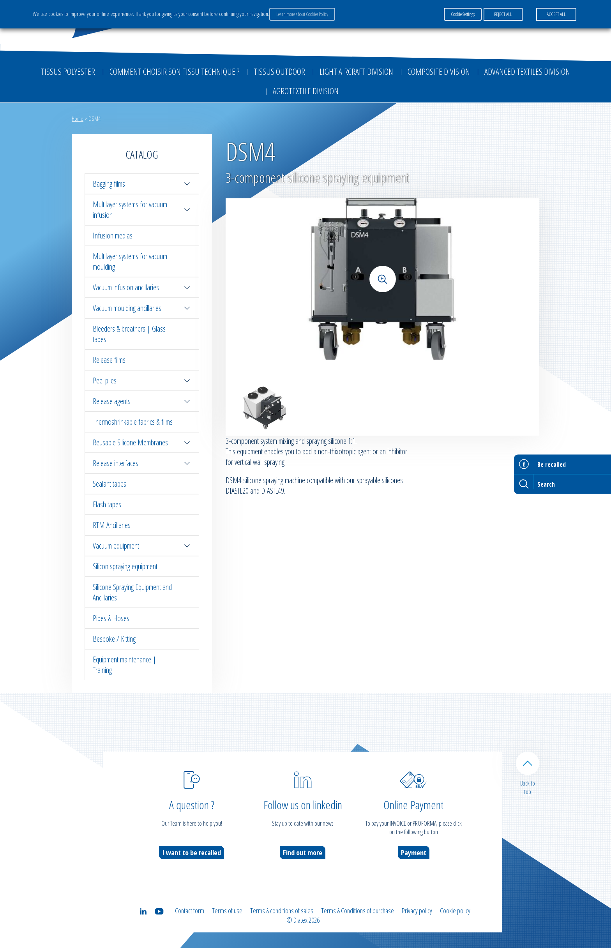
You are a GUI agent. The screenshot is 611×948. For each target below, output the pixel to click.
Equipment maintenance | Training (124, 664)
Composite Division (439, 71)
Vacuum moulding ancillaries (142, 308)
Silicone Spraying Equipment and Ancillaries (132, 592)
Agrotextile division (306, 91)
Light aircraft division (356, 71)
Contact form (189, 910)
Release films (109, 360)
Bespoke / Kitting (114, 639)
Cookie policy (455, 910)
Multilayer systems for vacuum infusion (142, 209)
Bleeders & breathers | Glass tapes (129, 333)
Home (77, 118)
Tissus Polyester (68, 71)
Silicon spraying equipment (125, 566)
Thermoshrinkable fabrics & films (133, 422)
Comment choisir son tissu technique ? (174, 71)
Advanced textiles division (527, 71)
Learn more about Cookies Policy (302, 14)
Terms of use (227, 910)
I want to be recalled (191, 852)
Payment (413, 852)
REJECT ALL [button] (503, 14)
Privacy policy (417, 910)
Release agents (142, 401)
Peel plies (142, 380)
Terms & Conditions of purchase (357, 910)
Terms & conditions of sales (281, 910)
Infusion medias (112, 235)
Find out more (302, 852)
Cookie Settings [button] (463, 14)
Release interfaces (142, 463)
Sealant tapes (109, 483)
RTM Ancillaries (112, 525)
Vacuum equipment (142, 545)
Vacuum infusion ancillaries (142, 287)
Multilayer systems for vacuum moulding (130, 261)
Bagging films (142, 183)
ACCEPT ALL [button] (556, 14)
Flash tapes (107, 504)
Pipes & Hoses (111, 618)
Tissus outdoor (279, 71)
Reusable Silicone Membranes (142, 442)
